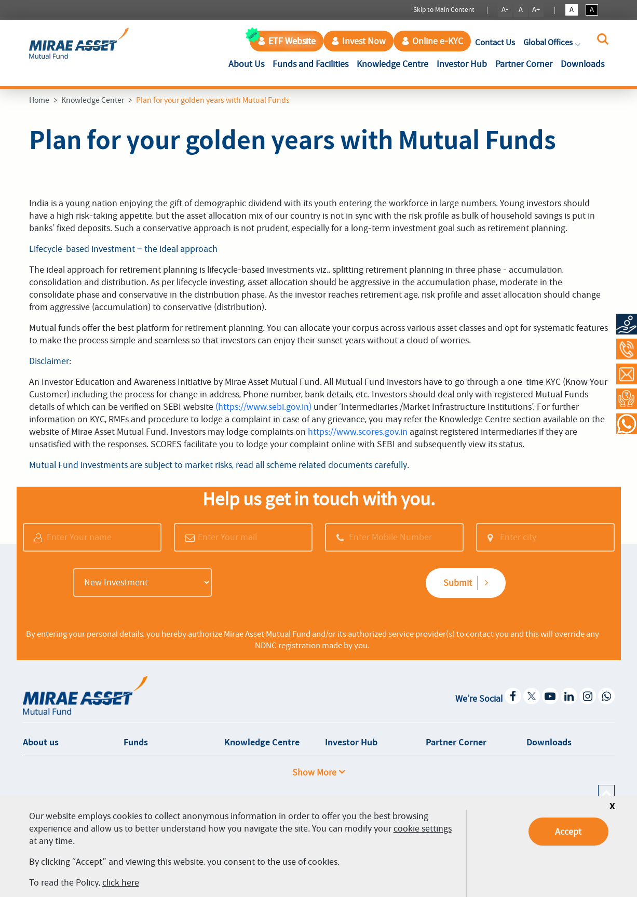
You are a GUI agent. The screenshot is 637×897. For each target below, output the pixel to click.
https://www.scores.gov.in (358, 431)
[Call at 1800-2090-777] (626, 349)
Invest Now (358, 41)
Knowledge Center (92, 100)
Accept (568, 831)
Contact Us (495, 42)
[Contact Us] (626, 374)
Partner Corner (523, 64)
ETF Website (286, 41)
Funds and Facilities (310, 64)
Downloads (582, 64)
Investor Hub (462, 64)
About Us (248, 63)
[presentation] (296, 583)
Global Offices (552, 42)
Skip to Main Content (444, 10)
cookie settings (423, 828)
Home (39, 100)
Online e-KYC (432, 41)
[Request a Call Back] (626, 399)
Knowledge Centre (392, 64)
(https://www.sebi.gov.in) (263, 406)
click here (120, 882)
